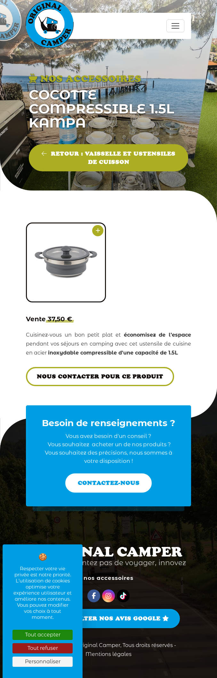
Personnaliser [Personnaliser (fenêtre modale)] (42, 662)
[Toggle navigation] (175, 25)
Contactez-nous (109, 483)
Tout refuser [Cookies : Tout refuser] (43, 648)
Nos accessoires (108, 578)
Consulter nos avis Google (108, 618)
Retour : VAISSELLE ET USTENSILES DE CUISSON (108, 158)
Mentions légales (108, 654)
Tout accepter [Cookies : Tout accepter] (42, 635)
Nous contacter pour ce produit (100, 376)
